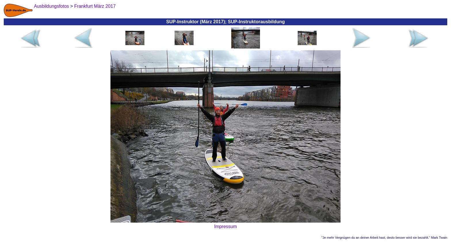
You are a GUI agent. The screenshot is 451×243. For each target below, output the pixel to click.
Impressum (225, 226)
